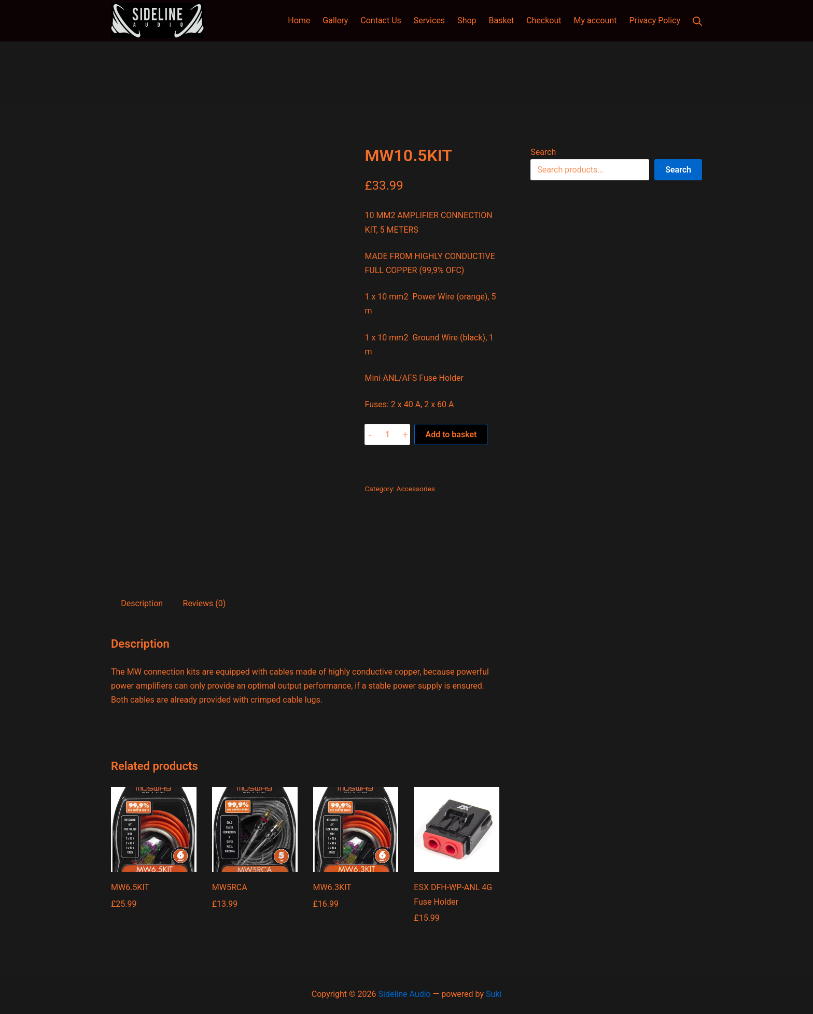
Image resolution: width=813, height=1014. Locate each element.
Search (543, 152)
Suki (493, 994)
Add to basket (450, 434)
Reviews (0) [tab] (204, 603)
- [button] (370, 435)
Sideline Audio (405, 994)
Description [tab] (142, 603)
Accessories (416, 488)
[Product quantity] (387, 434)
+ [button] (405, 435)
